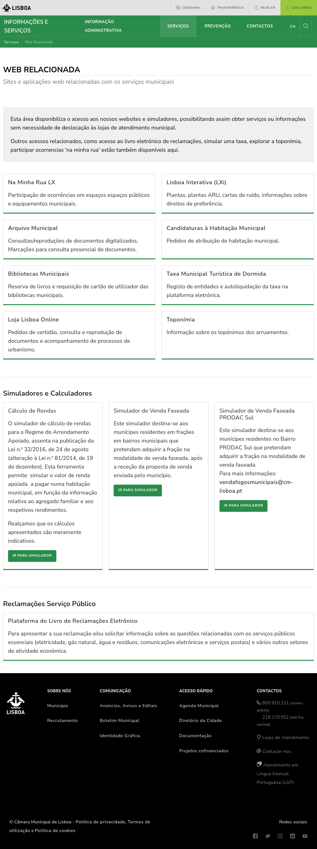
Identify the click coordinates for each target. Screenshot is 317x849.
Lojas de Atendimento (286, 737)
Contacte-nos (277, 751)
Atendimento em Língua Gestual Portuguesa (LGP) (277, 773)
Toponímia (181, 319)
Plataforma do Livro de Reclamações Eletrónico (73, 621)
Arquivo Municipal (33, 228)
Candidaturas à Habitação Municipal (216, 228)
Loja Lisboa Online (33, 319)
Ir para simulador (32, 555)
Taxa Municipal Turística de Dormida (216, 274)
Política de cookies (55, 830)
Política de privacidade (100, 822)
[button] (306, 26)
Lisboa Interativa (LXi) (197, 182)
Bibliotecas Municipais (38, 274)
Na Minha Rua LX (31, 182)
